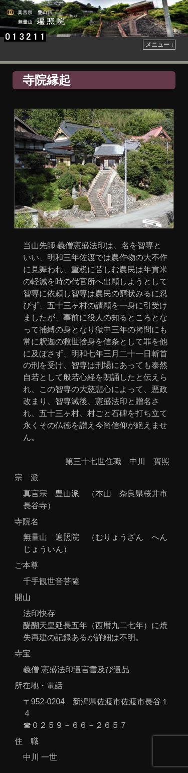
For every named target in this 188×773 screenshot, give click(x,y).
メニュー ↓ (159, 44)
